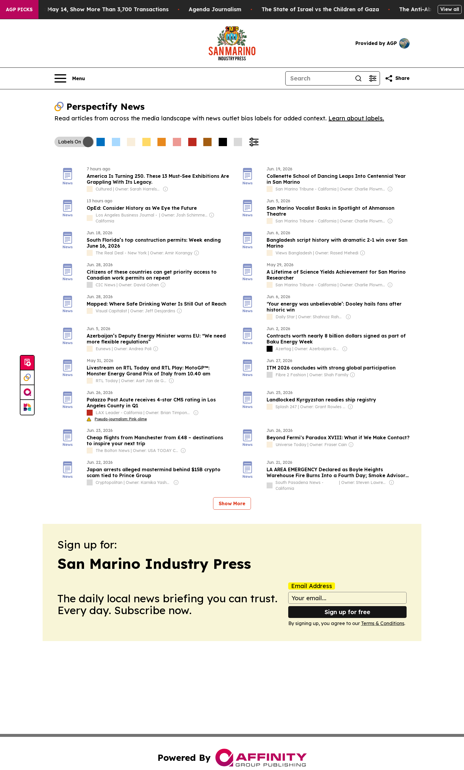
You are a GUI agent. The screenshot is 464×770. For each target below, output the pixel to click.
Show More (232, 503)
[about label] (90, 189)
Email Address (311, 586)
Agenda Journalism (228, 9)
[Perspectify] (27, 377)
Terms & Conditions (382, 623)
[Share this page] (397, 78)
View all (449, 9)
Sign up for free (347, 612)
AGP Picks (19, 9)
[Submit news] (27, 363)
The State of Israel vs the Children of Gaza (333, 9)
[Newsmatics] (27, 407)
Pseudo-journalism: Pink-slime (117, 419)
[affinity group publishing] (27, 392)
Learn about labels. (356, 118)
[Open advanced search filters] (372, 78)
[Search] (318, 78)
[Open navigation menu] (69, 78)
